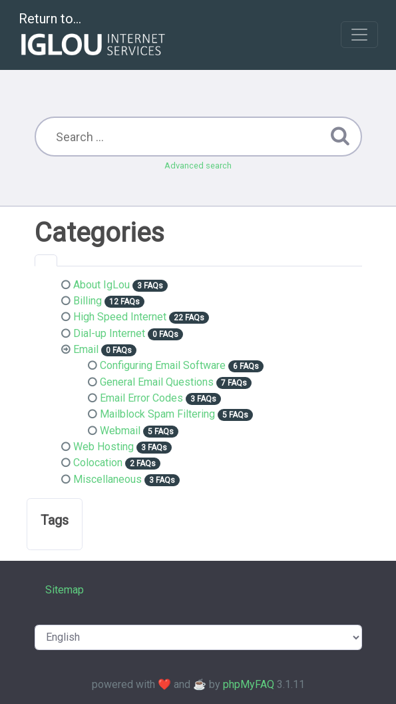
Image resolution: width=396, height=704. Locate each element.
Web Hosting (103, 446)
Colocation (97, 462)
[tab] (46, 260)
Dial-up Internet (109, 333)
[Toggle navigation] (359, 34)
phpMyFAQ (248, 684)
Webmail (120, 430)
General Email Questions (157, 382)
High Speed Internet (119, 316)
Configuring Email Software (163, 365)
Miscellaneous (107, 479)
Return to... (93, 36)
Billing (87, 300)
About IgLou (101, 284)
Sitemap (64, 589)
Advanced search (198, 166)
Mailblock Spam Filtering (157, 414)
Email (86, 349)
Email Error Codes (141, 398)
